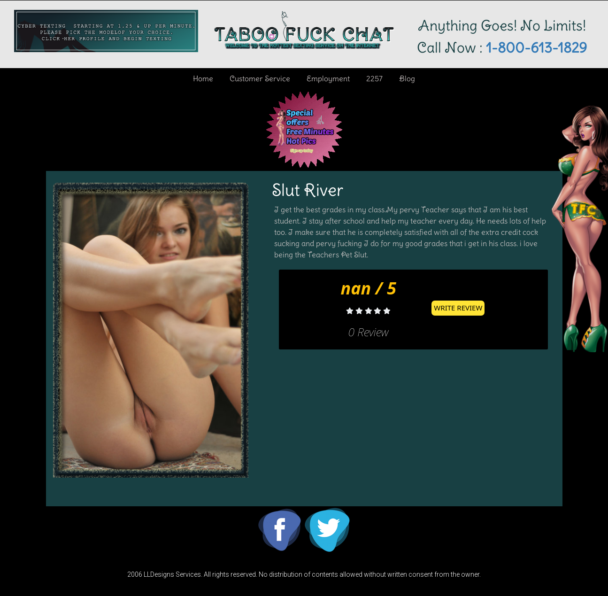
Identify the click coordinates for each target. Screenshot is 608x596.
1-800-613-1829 (535, 47)
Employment (328, 78)
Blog (407, 78)
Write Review (458, 307)
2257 (374, 78)
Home (203, 78)
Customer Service (260, 78)
